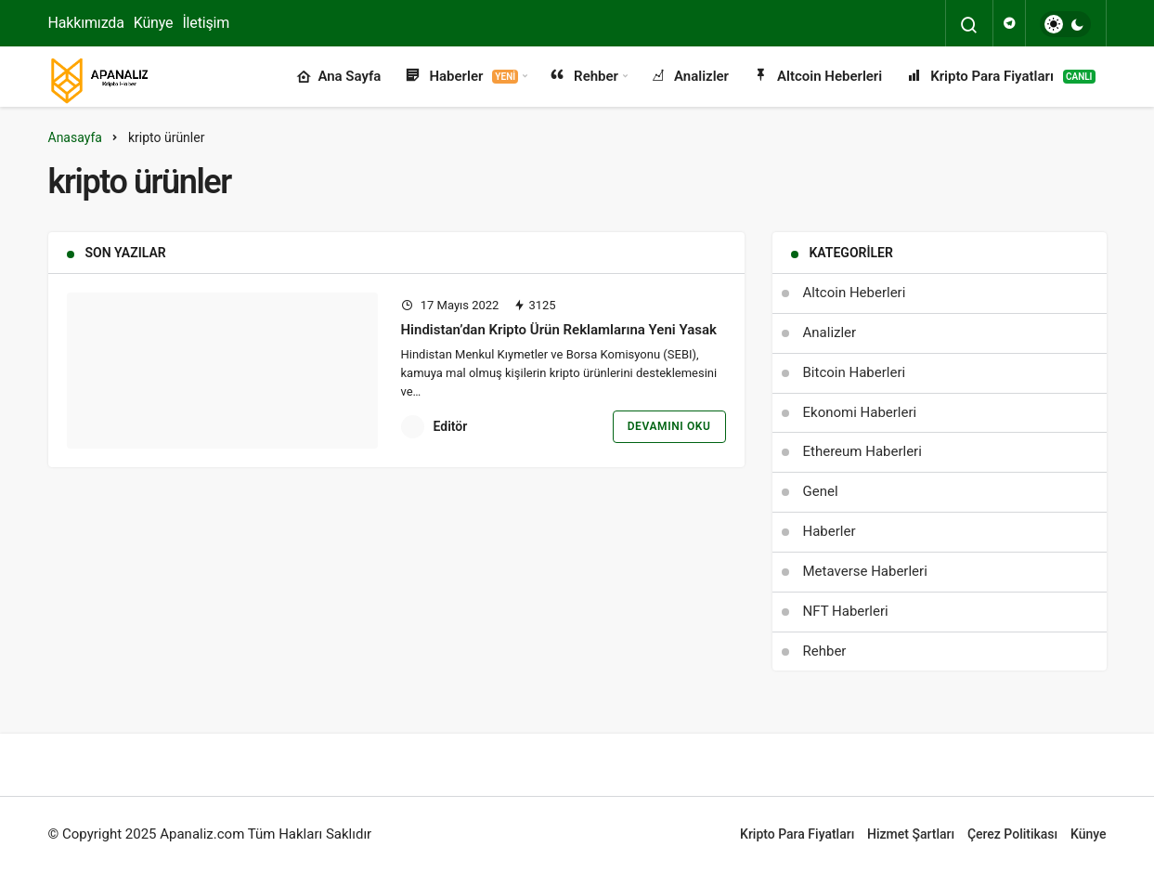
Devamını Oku (669, 426)
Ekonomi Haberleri (860, 412)
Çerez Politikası (1012, 834)
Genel (820, 491)
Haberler (460, 77)
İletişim (205, 23)
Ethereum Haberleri (862, 451)
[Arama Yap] (969, 25)
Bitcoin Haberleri (854, 372)
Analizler (688, 77)
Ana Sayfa (338, 77)
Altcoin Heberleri (816, 77)
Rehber (583, 77)
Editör (451, 426)
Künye (154, 23)
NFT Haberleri (845, 611)
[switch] (1065, 24)
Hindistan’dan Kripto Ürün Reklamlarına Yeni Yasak (559, 329)
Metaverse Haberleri (865, 571)
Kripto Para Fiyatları (999, 77)
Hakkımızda (86, 23)
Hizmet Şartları (910, 834)
